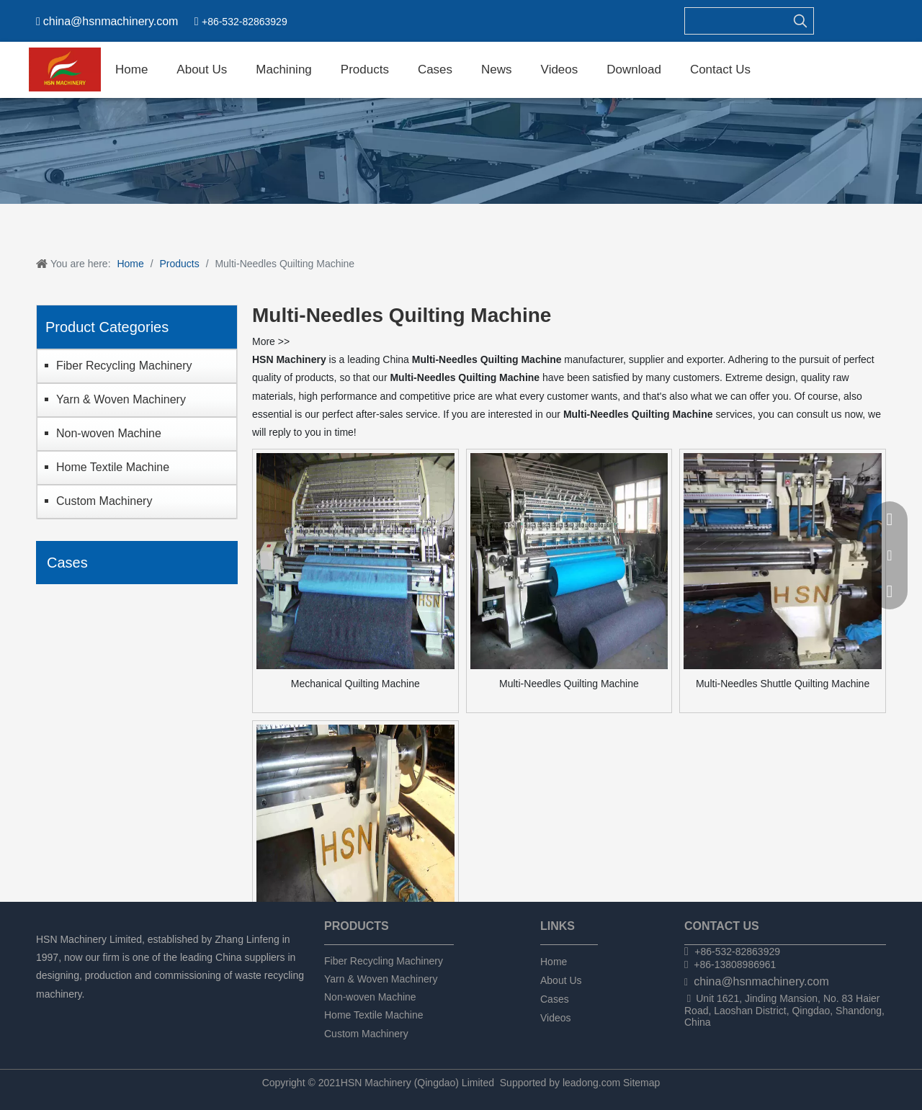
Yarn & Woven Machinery (121, 399)
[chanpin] (461, 151)
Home (553, 961)
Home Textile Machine (112, 467)
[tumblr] (118, 1013)
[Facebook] (45, 1013)
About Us (561, 980)
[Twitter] (94, 1013)
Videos (555, 1018)
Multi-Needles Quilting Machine (569, 683)
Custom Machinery (104, 501)
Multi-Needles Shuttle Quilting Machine (782, 683)
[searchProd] (736, 21)
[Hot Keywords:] (800, 21)
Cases (554, 999)
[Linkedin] (70, 1013)
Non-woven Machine (108, 433)
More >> (271, 341)
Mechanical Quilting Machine (355, 683)
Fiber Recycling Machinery (124, 365)
